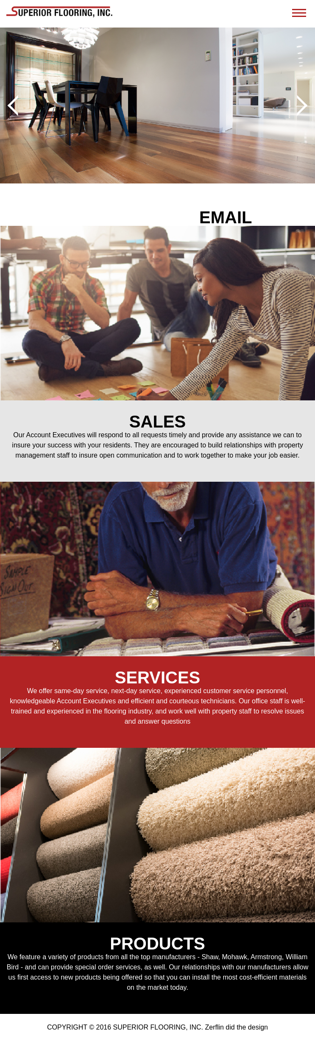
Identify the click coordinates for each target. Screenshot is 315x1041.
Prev (18, 105)
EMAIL (225, 217)
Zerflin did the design (236, 1027)
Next (297, 105)
